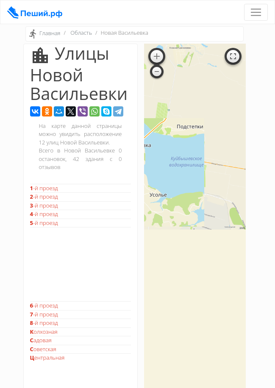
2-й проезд (44, 196)
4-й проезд (44, 214)
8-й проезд (44, 323)
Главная (50, 33)
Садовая (41, 340)
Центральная (47, 357)
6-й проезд (44, 305)
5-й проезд (44, 223)
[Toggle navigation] (256, 12)
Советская (43, 349)
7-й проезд (44, 314)
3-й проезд (44, 205)
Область (81, 32)
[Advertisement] (80, 264)
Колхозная (44, 331)
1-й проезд (44, 188)
